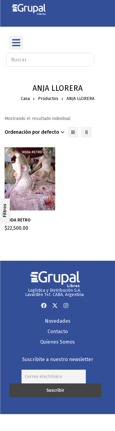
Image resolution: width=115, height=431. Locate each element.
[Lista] (73, 132)
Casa (25, 98)
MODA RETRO (18, 220)
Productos (48, 98)
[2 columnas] (86, 132)
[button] (16, 43)
